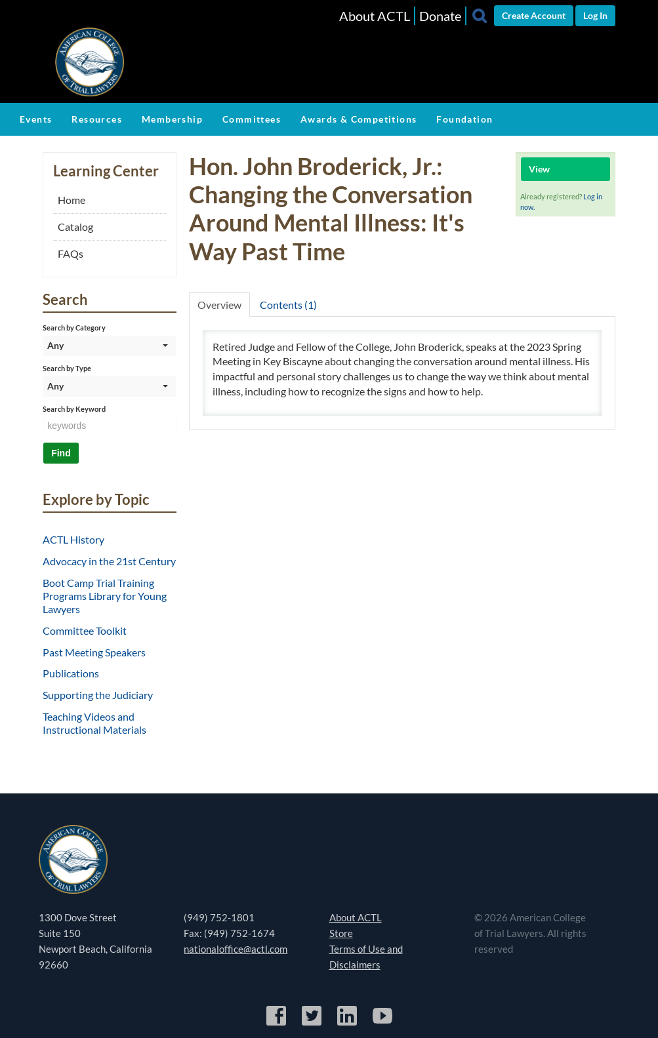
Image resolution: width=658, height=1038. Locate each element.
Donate (440, 16)
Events (36, 119)
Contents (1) (288, 304)
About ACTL (374, 16)
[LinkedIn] (348, 1023)
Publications (71, 673)
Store (341, 933)
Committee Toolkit (85, 630)
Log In (595, 15)
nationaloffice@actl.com (235, 949)
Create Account (533, 15)
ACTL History (73, 539)
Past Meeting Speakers (94, 652)
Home (71, 199)
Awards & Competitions (358, 119)
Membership (172, 119)
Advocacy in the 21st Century (109, 561)
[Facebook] (277, 1023)
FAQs (70, 253)
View (539, 168)
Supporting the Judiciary (98, 695)
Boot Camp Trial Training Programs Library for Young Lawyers (105, 595)
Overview (219, 304)
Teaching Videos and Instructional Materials (94, 723)
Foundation (464, 119)
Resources (97, 119)
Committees (251, 119)
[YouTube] (382, 1023)
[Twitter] (312, 1023)
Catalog (75, 226)
